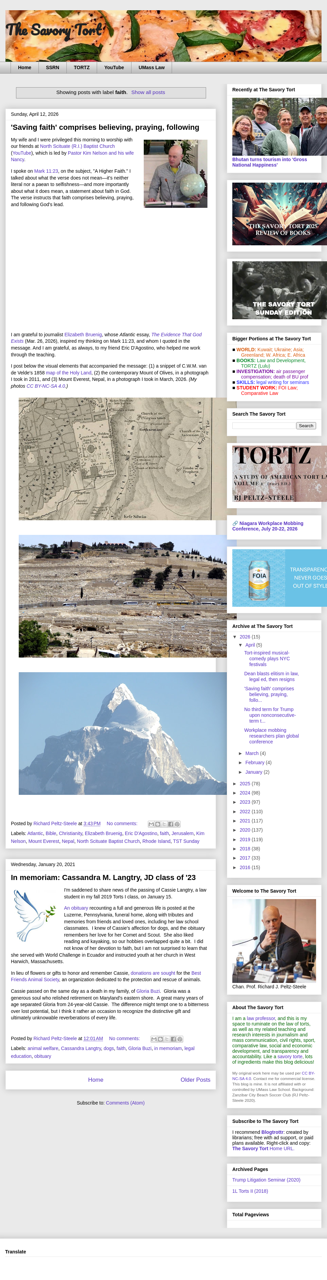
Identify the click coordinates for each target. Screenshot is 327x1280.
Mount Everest (43, 841)
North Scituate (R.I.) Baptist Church (77, 146)
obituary (42, 1056)
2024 (246, 793)
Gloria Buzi (148, 991)
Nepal (68, 841)
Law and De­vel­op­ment (280, 360)
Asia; (298, 349)
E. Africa (296, 355)
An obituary (76, 908)
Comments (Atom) (125, 1103)
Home (24, 67)
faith (164, 833)
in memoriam (168, 1048)
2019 (246, 839)
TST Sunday (186, 841)
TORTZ (82, 67)
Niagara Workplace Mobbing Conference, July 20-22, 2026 (267, 526)
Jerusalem (183, 833)
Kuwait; (265, 349)
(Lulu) (264, 366)
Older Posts (196, 1080)
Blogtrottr (273, 1132)
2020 (246, 830)
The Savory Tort (53, 30)
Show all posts (148, 92)
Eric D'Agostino (141, 833)
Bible (51, 833)
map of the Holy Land (68, 372)
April (250, 645)
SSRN (52, 67)
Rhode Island (156, 841)
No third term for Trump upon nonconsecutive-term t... (270, 715)
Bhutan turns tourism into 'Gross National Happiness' (269, 162)
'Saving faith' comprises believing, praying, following (105, 127)
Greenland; (253, 355)
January (254, 772)
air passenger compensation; (271, 374)
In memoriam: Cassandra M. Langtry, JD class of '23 (103, 877)
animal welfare (43, 1048)
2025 (246, 783)
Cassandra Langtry (81, 1048)
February (255, 762)
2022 (246, 811)
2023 (246, 802)
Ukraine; (283, 349)
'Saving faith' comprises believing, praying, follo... (269, 694)
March (252, 753)
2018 (246, 848)
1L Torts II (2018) (250, 1191)
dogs (109, 1048)
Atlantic (35, 833)
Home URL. (263, 1148)
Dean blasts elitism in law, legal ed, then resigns (271, 676)
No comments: (123, 823)
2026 (246, 636)
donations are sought (153, 973)
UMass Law (152, 67)
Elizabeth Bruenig (83, 334)
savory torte (290, 1056)
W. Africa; (276, 355)
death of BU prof (291, 377)
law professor (261, 1018)
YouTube (114, 67)
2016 (246, 867)
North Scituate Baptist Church (108, 841)
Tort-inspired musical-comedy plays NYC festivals (267, 658)
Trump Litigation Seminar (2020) (266, 1180)
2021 (246, 820)
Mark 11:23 (46, 171)
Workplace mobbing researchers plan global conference (271, 735)
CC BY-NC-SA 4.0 (46, 386)
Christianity (70, 833)
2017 (246, 858)
